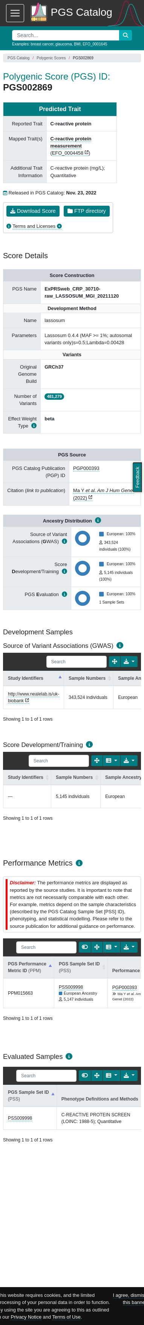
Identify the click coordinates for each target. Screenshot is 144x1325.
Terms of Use (66, 1317)
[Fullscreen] (115, 661)
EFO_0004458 (67, 153)
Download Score (33, 211)
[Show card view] (84, 947)
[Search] (76, 662)
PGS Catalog (18, 58)
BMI (77, 44)
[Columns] (111, 760)
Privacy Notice (26, 1317)
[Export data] (129, 661)
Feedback (137, 477)
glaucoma (63, 44)
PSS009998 (71, 987)
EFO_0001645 (95, 44)
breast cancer (42, 44)
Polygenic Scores (51, 58)
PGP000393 (86, 468)
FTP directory (86, 211)
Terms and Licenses (33, 226)
